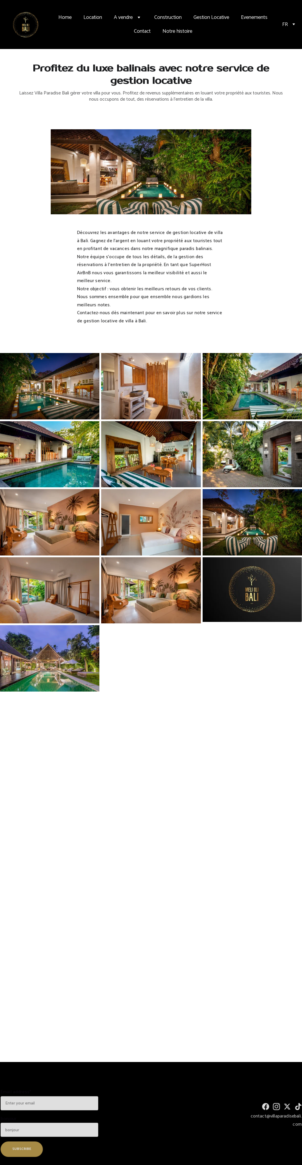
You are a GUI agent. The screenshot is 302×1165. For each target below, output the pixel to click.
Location (92, 17)
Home (65, 17)
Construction (168, 17)
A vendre (123, 17)
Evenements (254, 17)
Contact (142, 31)
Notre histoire (177, 31)
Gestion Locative (211, 17)
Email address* (17, 1093)
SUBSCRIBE (23, 1148)
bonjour (10, 1118)
